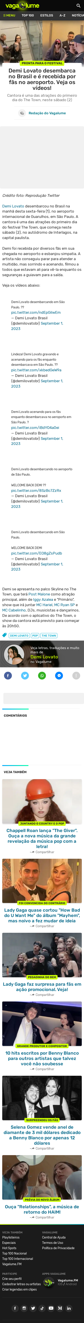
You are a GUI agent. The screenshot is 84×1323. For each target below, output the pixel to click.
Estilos (46, 15)
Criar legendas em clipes (19, 1289)
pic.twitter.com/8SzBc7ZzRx (36, 490)
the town (49, 635)
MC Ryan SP (64, 605)
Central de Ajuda (54, 1237)
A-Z (62, 15)
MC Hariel (44, 605)
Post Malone (39, 594)
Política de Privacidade (58, 1248)
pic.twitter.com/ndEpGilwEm (36, 312)
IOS (60, 1284)
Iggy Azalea (43, 599)
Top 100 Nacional (14, 1253)
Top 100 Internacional (17, 1259)
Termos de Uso (52, 1243)
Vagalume (22, 5)
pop (35, 635)
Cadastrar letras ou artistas (21, 1284)
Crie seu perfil (12, 1279)
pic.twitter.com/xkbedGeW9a (36, 370)
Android (71, 1284)
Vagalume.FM (12, 1264)
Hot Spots (9, 1248)
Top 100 (28, 15)
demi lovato (19, 635)
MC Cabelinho (14, 610)
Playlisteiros (10, 1237)
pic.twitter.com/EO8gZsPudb (36, 553)
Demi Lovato (13, 206)
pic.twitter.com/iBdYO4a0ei (35, 427)
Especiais (9, 1243)
